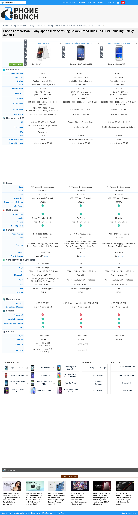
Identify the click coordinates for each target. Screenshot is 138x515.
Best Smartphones (129, 513)
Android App (37, 513)
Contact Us (47, 513)
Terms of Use (59, 513)
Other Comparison (10, 362)
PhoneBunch (17, 513)
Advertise (27, 513)
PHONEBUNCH (26, 13)
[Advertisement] (94, 13)
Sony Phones (88, 362)
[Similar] (46, 256)
